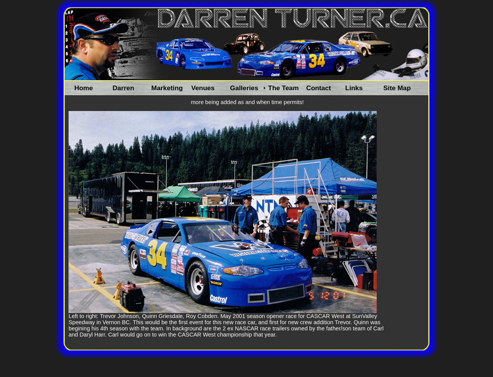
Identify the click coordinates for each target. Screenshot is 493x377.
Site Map (397, 88)
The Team (283, 88)
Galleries (244, 88)
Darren (123, 88)
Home (83, 88)
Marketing (167, 88)
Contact (318, 88)
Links (353, 88)
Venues (203, 88)
